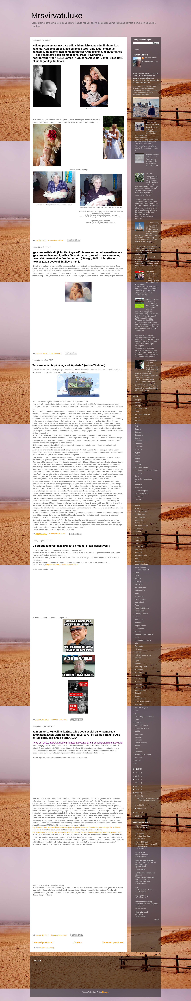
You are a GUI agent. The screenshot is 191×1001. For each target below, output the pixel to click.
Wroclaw (138, 760)
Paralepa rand (140, 587)
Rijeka (137, 661)
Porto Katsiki (139, 611)
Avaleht (78, 942)
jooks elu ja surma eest (143, 479)
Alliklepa (138, 406)
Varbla (137, 731)
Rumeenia (139, 670)
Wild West (138, 758)
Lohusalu (138, 541)
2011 (137, 813)
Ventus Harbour (141, 743)
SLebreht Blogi (141, 842)
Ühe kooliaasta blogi (143, 902)
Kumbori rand (140, 514)
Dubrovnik (139, 447)
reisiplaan (138, 649)
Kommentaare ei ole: (56, 240)
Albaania (138, 403)
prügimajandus (140, 626)
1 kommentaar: (55, 353)
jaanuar (140, 808)
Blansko (138, 429)
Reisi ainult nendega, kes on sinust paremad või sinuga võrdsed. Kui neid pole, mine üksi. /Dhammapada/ (147, 278)
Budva (137, 438)
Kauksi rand (139, 497)
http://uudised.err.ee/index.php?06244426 (62, 565)
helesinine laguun (141, 467)
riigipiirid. (138, 658)
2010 (137, 816)
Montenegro (139, 561)
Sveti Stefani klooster (143, 702)
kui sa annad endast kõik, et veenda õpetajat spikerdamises (145, 865)
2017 (137, 783)
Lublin (137, 543)
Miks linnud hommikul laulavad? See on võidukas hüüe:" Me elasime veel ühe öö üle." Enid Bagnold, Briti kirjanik (147, 202)
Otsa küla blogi (141, 912)
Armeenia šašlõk (141, 409)
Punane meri (140, 629)
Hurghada (138, 473)
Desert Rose (139, 444)
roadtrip (138, 664)
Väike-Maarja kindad (142, 828)
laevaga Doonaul (141, 526)
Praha (137, 617)
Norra (137, 573)
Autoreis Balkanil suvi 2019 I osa (152, 155)
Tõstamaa (138, 722)
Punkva (137, 631)
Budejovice (139, 435)
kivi (136, 502)
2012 (137, 793)
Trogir (137, 719)
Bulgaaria (138, 441)
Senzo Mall (139, 678)
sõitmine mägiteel (141, 708)
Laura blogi (140, 852)
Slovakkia (138, 684)
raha (136, 643)
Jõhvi (137, 482)
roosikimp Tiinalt (141, 667)
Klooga (137, 505)
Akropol (138, 400)
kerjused (138, 499)
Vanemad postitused (113, 942)
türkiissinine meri (141, 725)
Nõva (137, 576)
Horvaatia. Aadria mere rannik (146, 470)
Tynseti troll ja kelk (142, 728)
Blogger (105, 992)
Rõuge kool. (139, 672)
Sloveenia (138, 687)
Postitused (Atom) (47, 948)
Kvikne (137, 523)
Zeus (137, 711)
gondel (137, 458)
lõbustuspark (140, 546)
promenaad (139, 623)
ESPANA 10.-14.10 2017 (144, 890)
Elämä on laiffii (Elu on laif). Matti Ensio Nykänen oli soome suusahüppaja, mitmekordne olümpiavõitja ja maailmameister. (146, 78)
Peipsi (137, 593)
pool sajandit (139, 602)
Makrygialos (139, 549)
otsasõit (138, 579)
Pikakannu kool (140, 599)
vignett (137, 746)
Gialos (137, 455)
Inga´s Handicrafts (142, 826)
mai (139, 796)
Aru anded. (139, 834)
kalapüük (138, 488)
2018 (137, 779)
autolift (137, 417)
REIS (137, 887)
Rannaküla (139, 646)
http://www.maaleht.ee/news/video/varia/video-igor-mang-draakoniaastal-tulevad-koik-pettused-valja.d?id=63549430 (76, 827)
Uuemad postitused (42, 942)
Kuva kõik (156, 919)
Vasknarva (139, 734)
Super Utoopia (140, 699)
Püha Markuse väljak (143, 640)
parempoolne (140, 590)
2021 (137, 773)
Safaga (137, 675)
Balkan (137, 426)
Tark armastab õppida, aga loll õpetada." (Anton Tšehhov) (68, 365)
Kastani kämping (141, 491)
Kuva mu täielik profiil (150, 61)
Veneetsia (138, 737)
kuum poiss (139, 520)
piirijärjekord (139, 596)
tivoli (136, 713)
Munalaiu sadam (141, 567)
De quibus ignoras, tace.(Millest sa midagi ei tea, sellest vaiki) (71, 545)
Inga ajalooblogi (142, 896)
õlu (136, 763)
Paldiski (138, 582)
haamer (138, 461)
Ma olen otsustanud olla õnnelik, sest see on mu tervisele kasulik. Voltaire (152, 178)
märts (139, 805)
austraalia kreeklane (142, 414)
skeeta (137, 681)
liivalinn (137, 538)
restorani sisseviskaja (143, 655)
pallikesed (138, 584)
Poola (137, 605)
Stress (137, 696)
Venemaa (138, 740)
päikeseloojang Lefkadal (144, 634)
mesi (136, 558)
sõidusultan (139, 705)
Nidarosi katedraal (142, 570)
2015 (137, 786)
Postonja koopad (141, 614)
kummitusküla (140, 517)
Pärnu (137, 637)
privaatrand (139, 620)
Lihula (137, 535)
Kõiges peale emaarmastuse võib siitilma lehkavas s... (148, 800)
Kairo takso (139, 485)
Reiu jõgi (138, 652)
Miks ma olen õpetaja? (144, 860)
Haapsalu (138, 464)
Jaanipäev (139, 914)
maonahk (138, 552)
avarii (137, 423)
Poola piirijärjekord (142, 608)
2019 (137, 776)
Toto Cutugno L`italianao (144, 717)
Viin (136, 749)
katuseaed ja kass (142, 494)
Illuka (137, 476)
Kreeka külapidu (141, 511)
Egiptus (137, 453)
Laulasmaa (139, 529)
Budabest (138, 432)
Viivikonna (139, 752)
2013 (137, 790)
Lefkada (138, 532)
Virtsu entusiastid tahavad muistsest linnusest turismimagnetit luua (144, 879)
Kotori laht (139, 508)
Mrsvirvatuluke (57, 15)
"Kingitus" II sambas (142, 836)
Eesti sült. (138, 450)
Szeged (138, 693)
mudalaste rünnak (141, 564)
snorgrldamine (140, 690)
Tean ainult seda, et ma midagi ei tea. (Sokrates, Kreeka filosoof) (152, 226)
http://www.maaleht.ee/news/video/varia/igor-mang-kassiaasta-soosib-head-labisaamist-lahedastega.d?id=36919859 (76, 832)
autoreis (138, 420)
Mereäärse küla (141, 555)
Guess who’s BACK (142, 854)
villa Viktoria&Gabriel (143, 755)
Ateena (137, 412)
